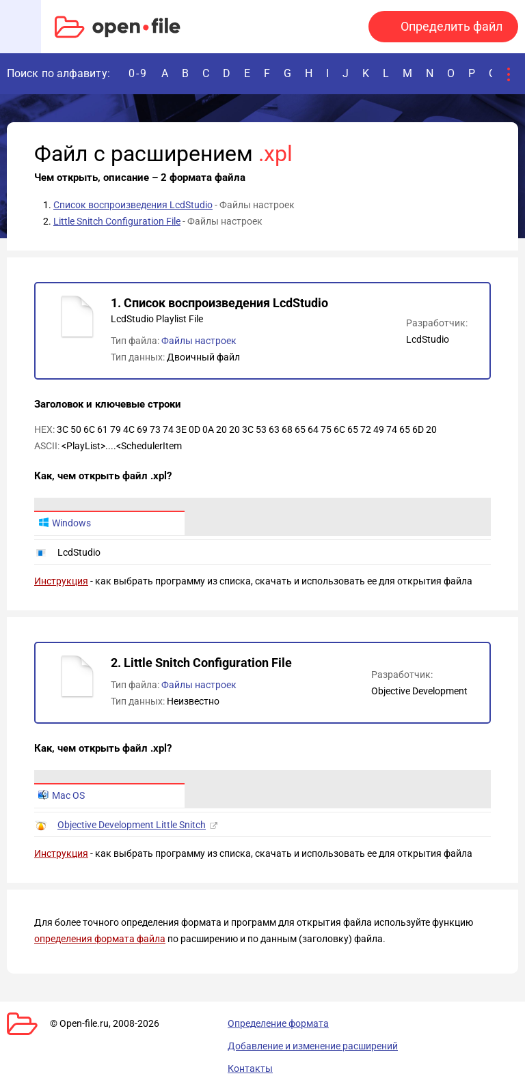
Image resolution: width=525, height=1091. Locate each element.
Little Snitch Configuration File (116, 221)
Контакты (250, 1068)
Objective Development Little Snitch (131, 824)
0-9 (138, 73)
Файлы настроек (199, 340)
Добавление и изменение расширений (313, 1045)
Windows (64, 523)
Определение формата (278, 1023)
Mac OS (61, 795)
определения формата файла (99, 938)
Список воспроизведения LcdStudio (133, 204)
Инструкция (61, 581)
